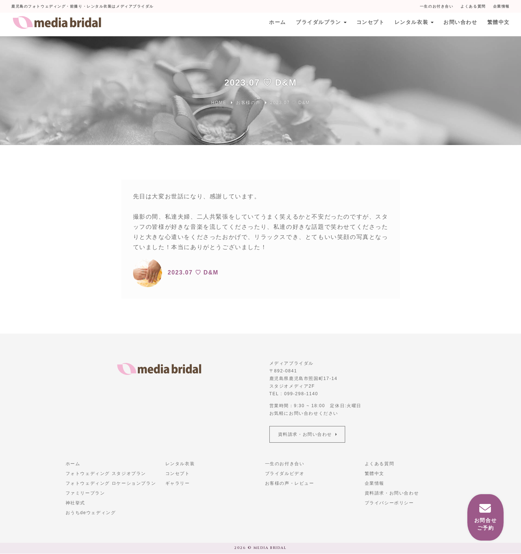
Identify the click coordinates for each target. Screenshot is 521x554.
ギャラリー (177, 483)
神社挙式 (75, 503)
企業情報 (501, 6)
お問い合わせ (460, 24)
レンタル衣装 (410, 24)
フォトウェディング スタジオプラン (106, 473)
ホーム (275, 24)
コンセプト (369, 24)
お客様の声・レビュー (289, 483)
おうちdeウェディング (91, 513)
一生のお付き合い (436, 6)
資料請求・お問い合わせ (305, 434)
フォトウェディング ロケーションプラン (111, 483)
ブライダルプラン (316, 24)
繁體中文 (498, 24)
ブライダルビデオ (285, 473)
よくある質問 (472, 6)
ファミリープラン (85, 493)
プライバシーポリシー (389, 503)
